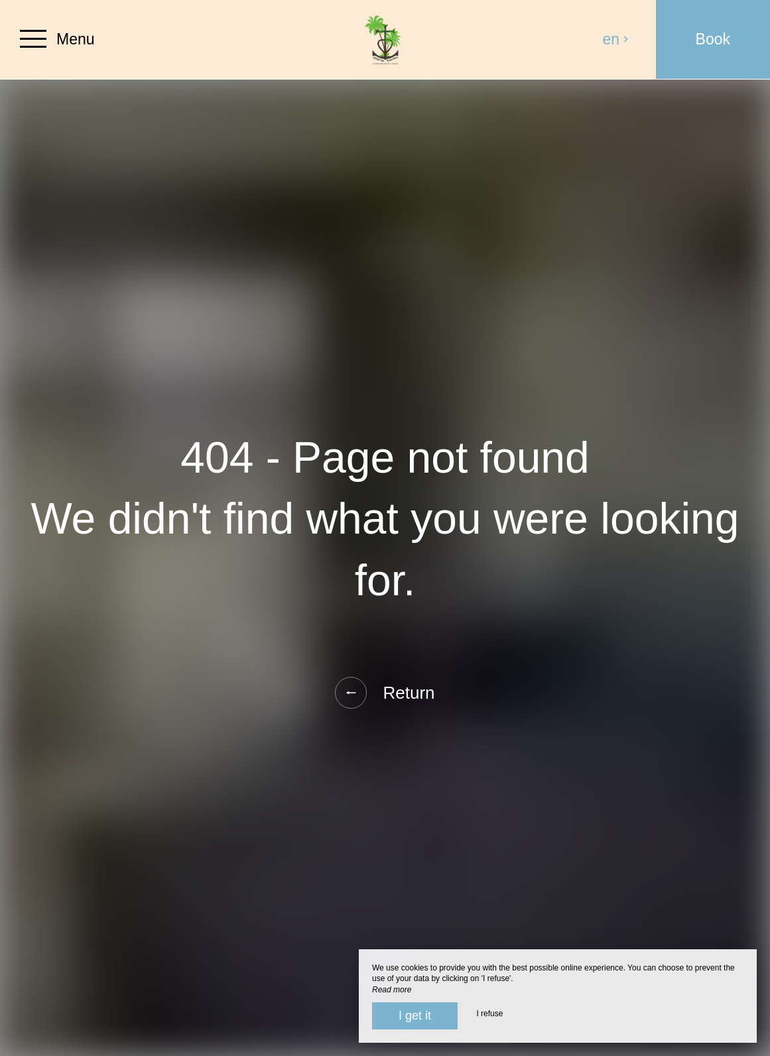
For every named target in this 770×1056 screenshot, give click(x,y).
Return (384, 693)
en (616, 39)
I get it (415, 1015)
